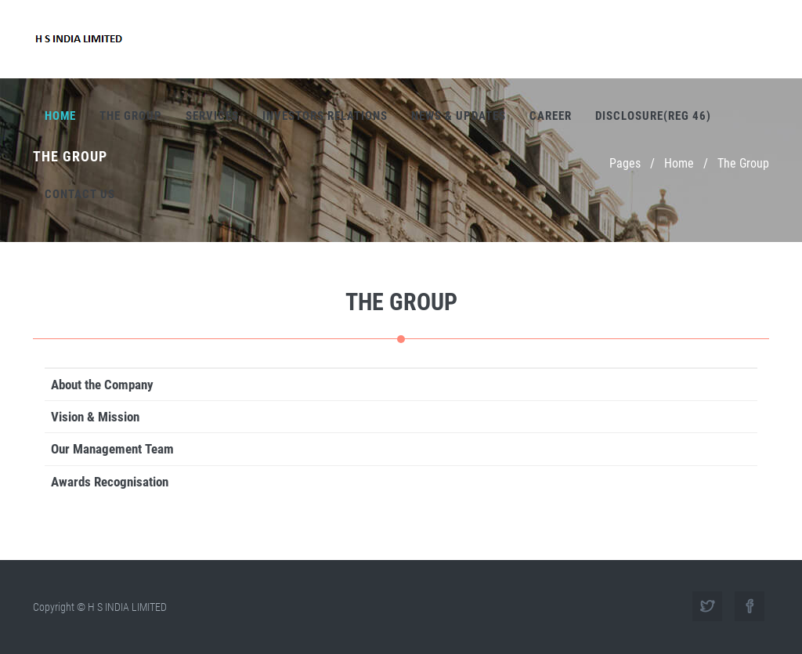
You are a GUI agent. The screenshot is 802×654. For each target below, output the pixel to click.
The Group (130, 116)
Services (212, 116)
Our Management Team (112, 449)
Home (60, 116)
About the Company (102, 384)
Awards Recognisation (109, 482)
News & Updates (458, 116)
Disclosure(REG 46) (653, 116)
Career (550, 116)
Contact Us (80, 194)
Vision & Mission (95, 417)
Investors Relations (325, 116)
